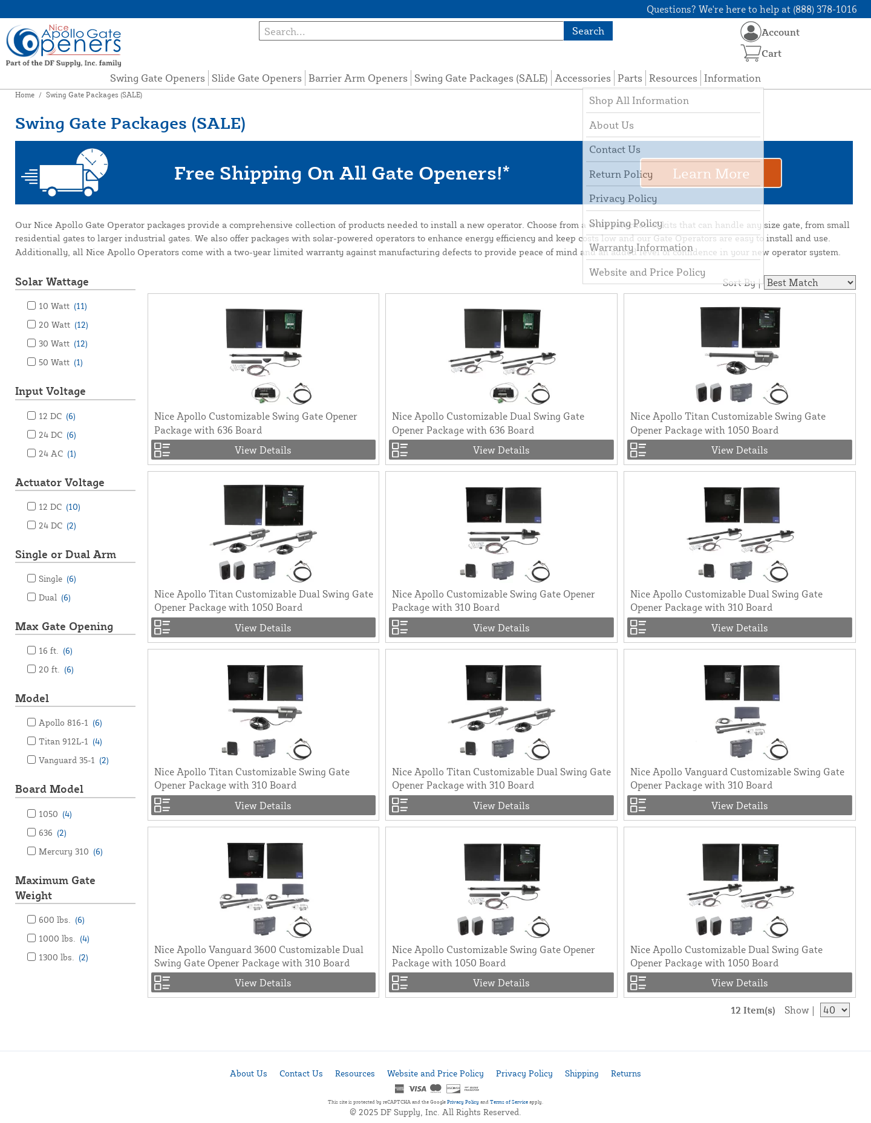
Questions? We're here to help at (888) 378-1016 (752, 9)
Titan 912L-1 (70, 741)
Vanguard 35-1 (74, 760)
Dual (55, 597)
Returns (626, 1073)
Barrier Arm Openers (358, 77)
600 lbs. (62, 919)
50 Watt (61, 362)
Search (588, 30)
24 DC (57, 434)
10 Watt (63, 305)
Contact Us (301, 1073)
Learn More (711, 173)
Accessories (583, 77)
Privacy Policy (524, 1073)
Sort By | (742, 282)
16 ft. (56, 650)
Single (57, 578)
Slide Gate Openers (257, 77)
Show (797, 1010)
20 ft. (56, 669)
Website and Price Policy (435, 1073)
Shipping (582, 1073)
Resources (673, 77)
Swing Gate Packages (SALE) (481, 77)
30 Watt (63, 343)
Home (24, 94)
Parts (630, 77)
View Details (263, 450)
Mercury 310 (71, 851)
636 (53, 832)
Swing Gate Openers (157, 77)
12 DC (57, 415)
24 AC (57, 453)
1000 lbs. (64, 938)
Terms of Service (509, 1102)
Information (732, 77)
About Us (248, 1073)
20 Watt (63, 324)
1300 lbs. (63, 957)
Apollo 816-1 (70, 722)
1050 (55, 813)
